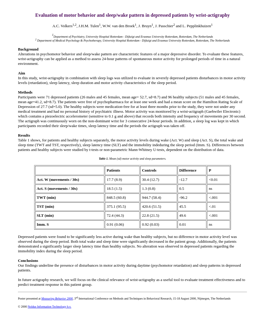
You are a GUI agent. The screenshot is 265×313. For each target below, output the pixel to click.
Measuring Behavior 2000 (57, 298)
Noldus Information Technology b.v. (49, 306)
